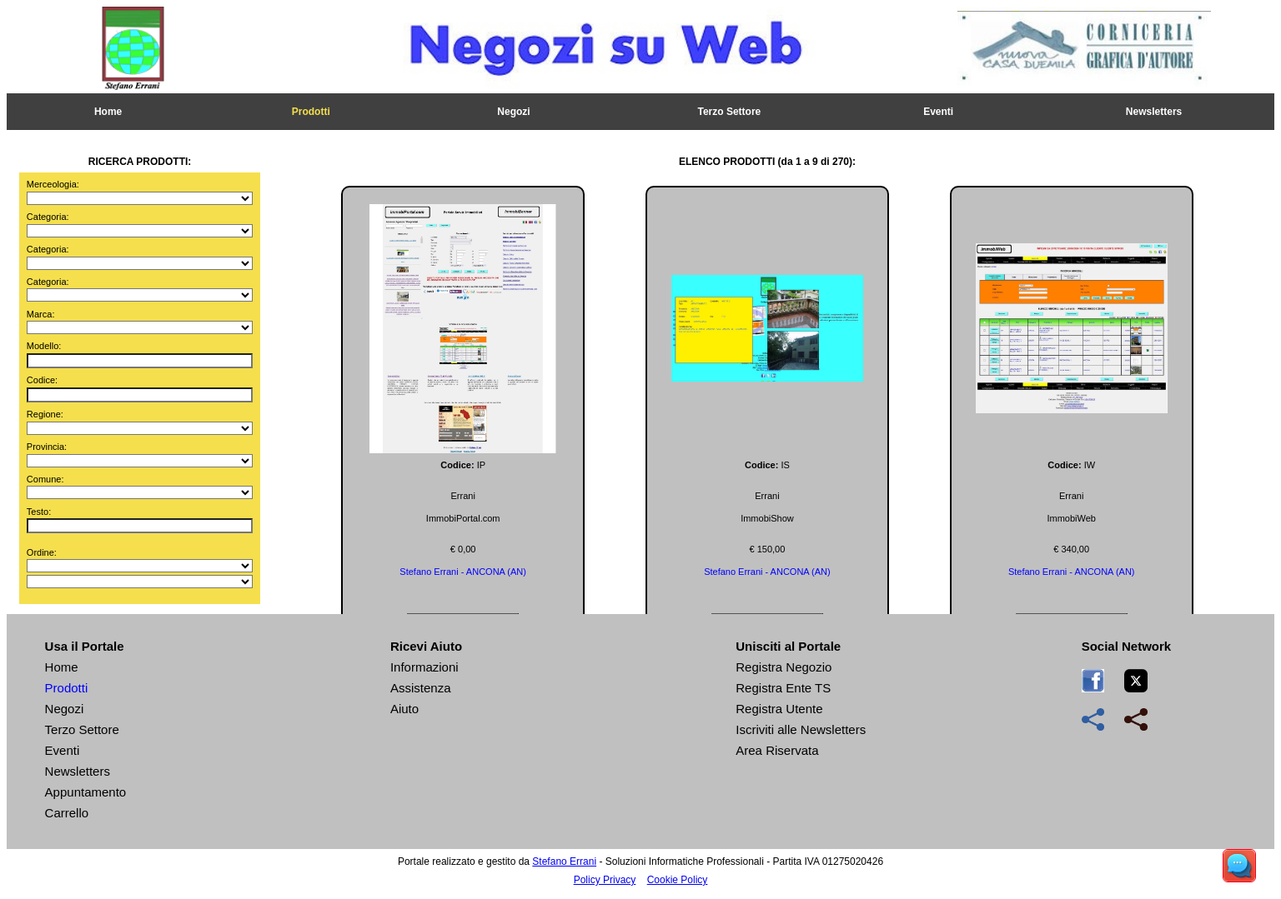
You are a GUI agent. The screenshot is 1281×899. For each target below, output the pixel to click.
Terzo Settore (729, 111)
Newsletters (1154, 111)
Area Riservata (777, 750)
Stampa (500, 211)
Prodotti (311, 111)
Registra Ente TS (783, 688)
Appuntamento (86, 792)
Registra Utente (779, 709)
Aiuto (404, 709)
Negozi (513, 111)
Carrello (67, 813)
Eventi (938, 111)
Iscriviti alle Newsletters (801, 729)
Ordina (640, 211)
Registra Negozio (783, 667)
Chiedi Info (780, 211)
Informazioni (424, 667)
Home (108, 111)
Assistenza (420, 688)
